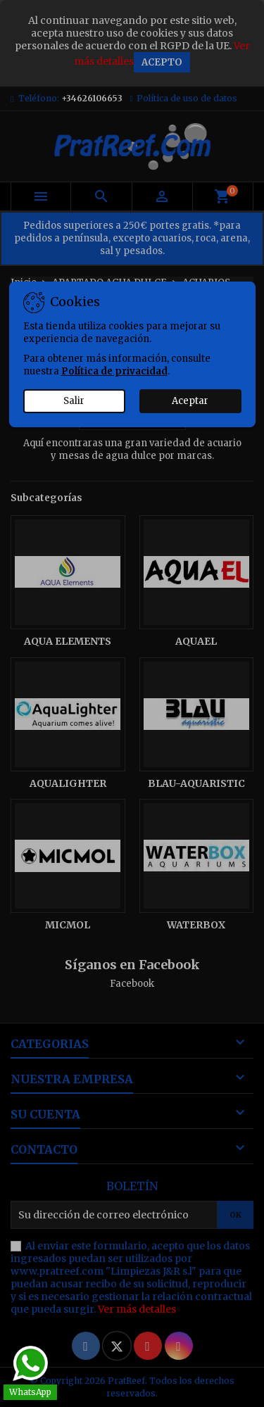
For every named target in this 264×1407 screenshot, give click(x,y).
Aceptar (190, 401)
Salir (73, 401)
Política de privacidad (114, 371)
